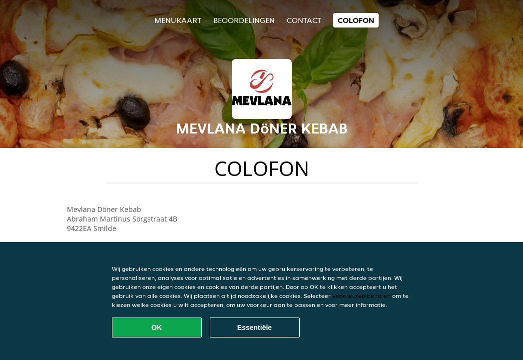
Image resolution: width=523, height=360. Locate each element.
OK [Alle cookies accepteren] (156, 328)
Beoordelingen (244, 20)
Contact (304, 20)
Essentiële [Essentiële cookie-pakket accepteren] (254, 328)
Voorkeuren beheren (361, 296)
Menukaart (177, 20)
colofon (356, 20)
